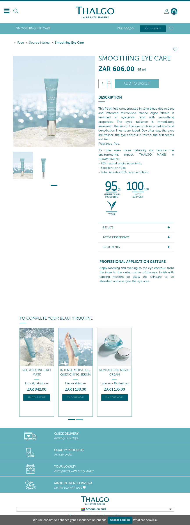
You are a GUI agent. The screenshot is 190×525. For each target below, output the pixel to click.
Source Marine (39, 42)
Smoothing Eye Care (69, 42)
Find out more (36, 397)
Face (20, 42)
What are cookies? (145, 519)
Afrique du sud (96, 509)
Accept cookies (120, 519)
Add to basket (153, 28)
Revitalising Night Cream (114, 372)
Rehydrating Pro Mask (36, 372)
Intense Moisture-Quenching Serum (75, 372)
